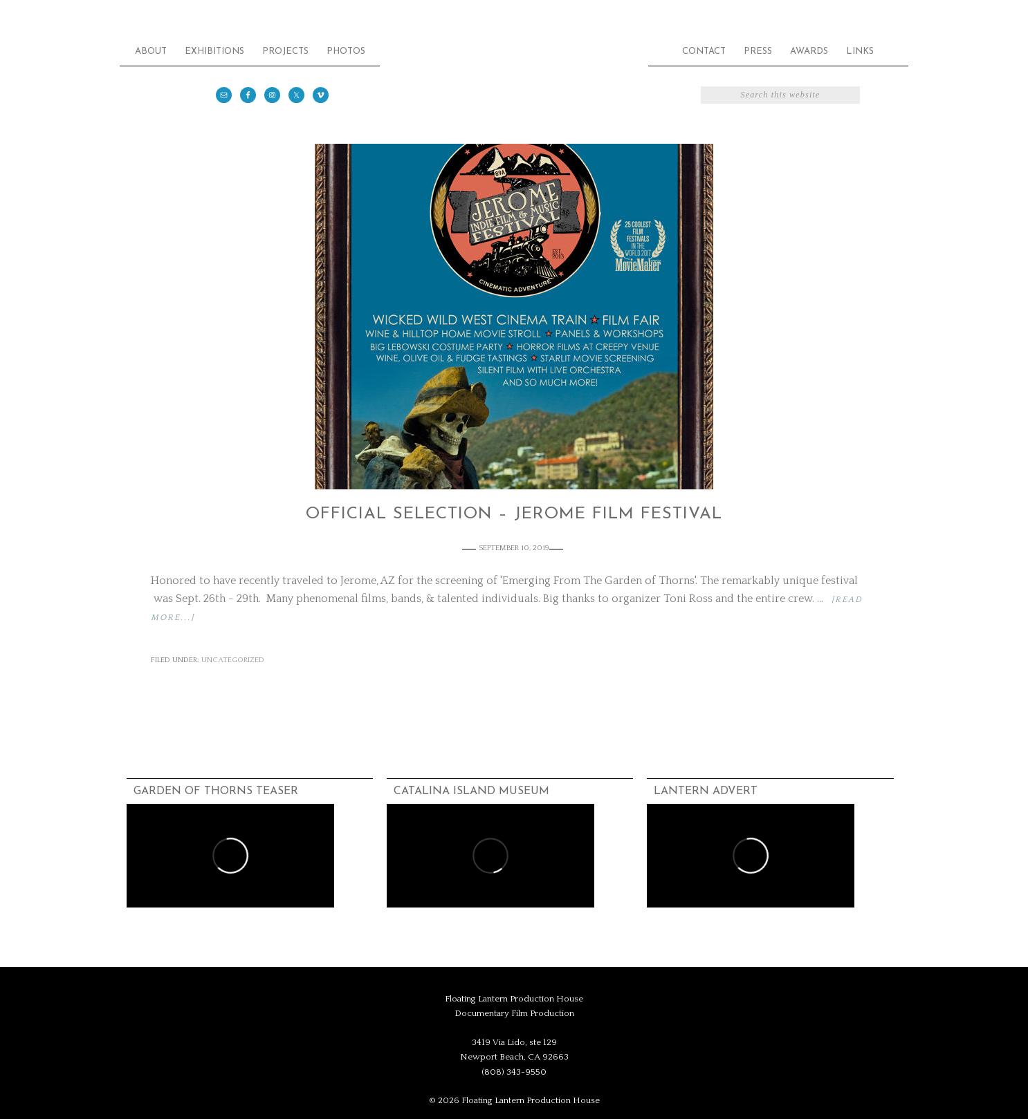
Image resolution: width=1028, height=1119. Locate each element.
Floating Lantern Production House (514, 82)
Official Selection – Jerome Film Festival (514, 514)
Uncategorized (232, 660)
